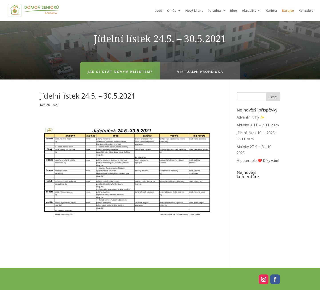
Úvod (158, 10)
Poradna (214, 10)
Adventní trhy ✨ (250, 117)
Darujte (288, 10)
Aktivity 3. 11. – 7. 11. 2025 (258, 125)
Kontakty (306, 10)
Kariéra (271, 10)
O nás (171, 10)
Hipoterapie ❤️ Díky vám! (258, 160)
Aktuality (249, 10)
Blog (233, 10)
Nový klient (194, 10)
